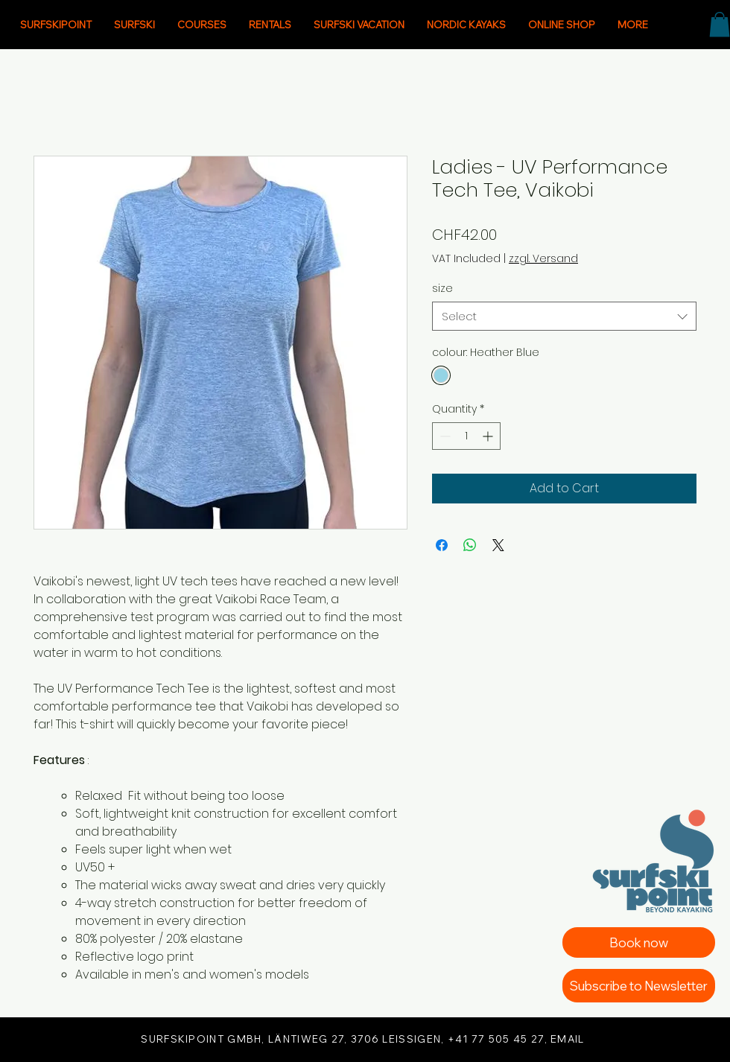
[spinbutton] (466, 436)
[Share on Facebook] (442, 545)
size (442, 288)
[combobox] (564, 316)
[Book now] (638, 942)
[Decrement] (443, 436)
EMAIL (567, 1039)
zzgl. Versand (543, 259)
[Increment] (489, 436)
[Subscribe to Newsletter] (638, 985)
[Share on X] (498, 545)
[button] (719, 24)
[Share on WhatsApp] (470, 545)
